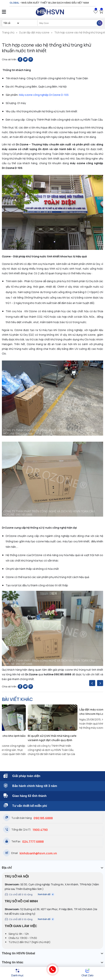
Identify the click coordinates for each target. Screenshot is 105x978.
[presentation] (92, 683)
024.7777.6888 (33, 842)
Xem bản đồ (46, 894)
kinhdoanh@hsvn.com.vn (38, 853)
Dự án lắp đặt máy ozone (34, 32)
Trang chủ (8, 32)
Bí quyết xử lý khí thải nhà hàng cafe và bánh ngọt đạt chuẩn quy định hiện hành (52, 738)
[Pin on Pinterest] (30, 59)
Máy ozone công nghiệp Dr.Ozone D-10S (43, 95)
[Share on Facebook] (20, 59)
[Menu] (17, 972)
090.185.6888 (43, 818)
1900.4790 (40, 830)
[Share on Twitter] (25, 59)
